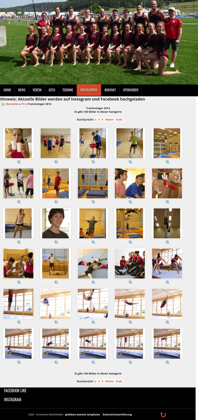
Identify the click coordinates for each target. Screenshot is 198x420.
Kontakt (110, 89)
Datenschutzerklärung (117, 414)
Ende (119, 119)
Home (7, 89)
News (21, 89)
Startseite (12, 104)
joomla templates (88, 414)
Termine (67, 89)
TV (23, 104)
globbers (70, 414)
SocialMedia (88, 89)
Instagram (12, 399)
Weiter (109, 119)
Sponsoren (130, 89)
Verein (37, 89)
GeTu (52, 89)
